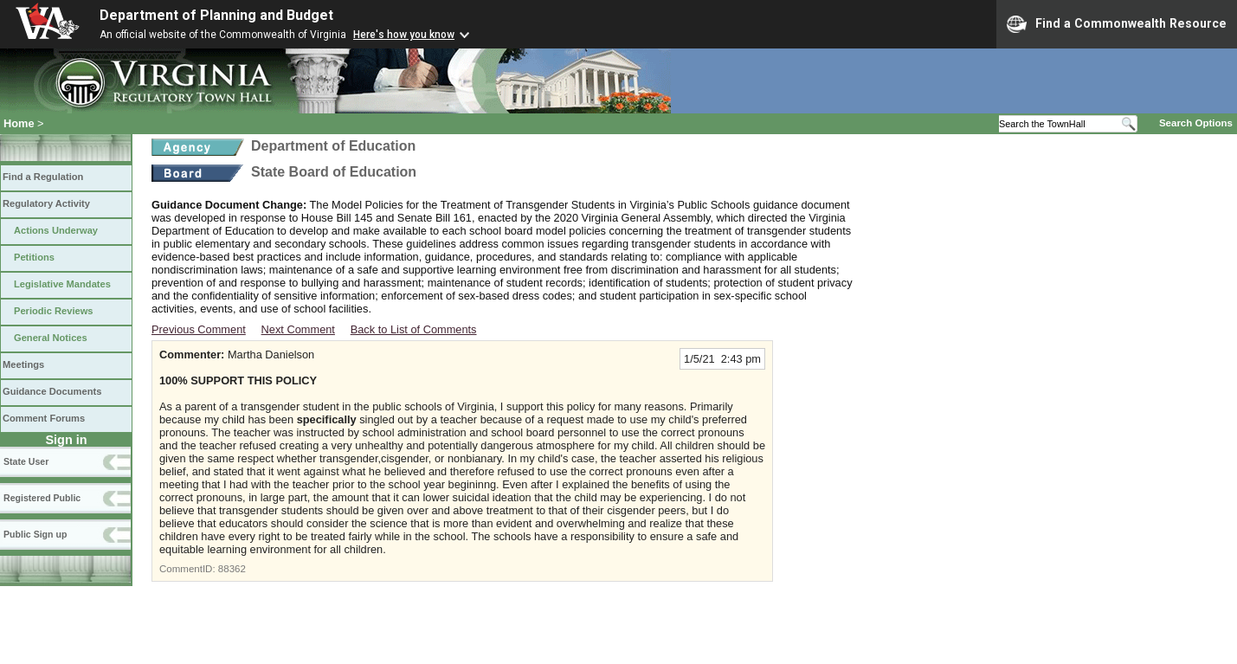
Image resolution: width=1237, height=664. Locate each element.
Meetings (23, 364)
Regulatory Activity (46, 203)
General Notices (50, 337)
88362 (232, 569)
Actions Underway (56, 230)
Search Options (1196, 123)
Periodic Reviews (53, 311)
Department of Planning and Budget (216, 15)
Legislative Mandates (62, 284)
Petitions (34, 257)
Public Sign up (35, 534)
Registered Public (42, 498)
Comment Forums (44, 418)
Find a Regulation (43, 176)
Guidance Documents (52, 391)
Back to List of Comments (414, 329)
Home (19, 123)
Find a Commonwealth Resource (1117, 24)
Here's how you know (403, 35)
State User (25, 461)
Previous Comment (198, 329)
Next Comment (298, 329)
